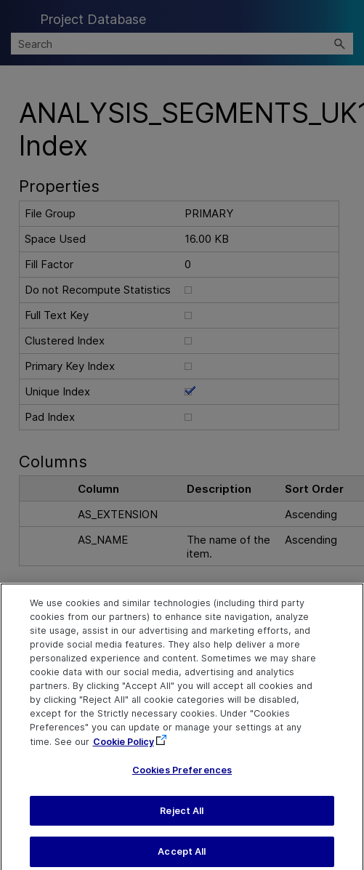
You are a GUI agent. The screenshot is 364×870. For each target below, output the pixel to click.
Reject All (181, 819)
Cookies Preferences (182, 778)
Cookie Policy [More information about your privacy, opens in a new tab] (123, 749)
